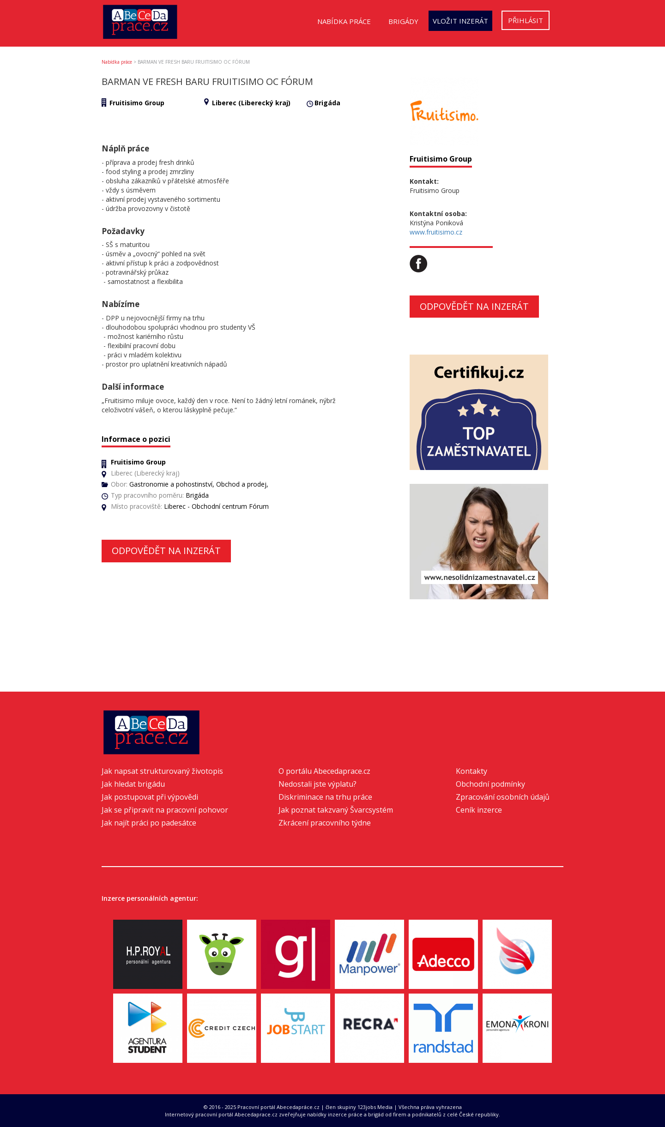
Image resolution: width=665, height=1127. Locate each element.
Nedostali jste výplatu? (317, 784)
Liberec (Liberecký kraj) (251, 102)
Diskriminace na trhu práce (325, 797)
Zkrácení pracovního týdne (324, 823)
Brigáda (327, 102)
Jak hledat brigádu (133, 784)
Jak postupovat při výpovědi (150, 797)
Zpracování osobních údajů (503, 797)
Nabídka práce (344, 21)
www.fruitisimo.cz (436, 232)
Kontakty (471, 771)
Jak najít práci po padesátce (149, 823)
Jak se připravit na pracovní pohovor (165, 810)
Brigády (403, 21)
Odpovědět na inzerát (166, 550)
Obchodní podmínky (490, 784)
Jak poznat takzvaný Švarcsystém (335, 810)
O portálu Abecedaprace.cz (324, 771)
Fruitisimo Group (136, 102)
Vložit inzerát (460, 20)
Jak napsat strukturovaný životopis (162, 771)
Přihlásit (525, 20)
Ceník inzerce (479, 810)
